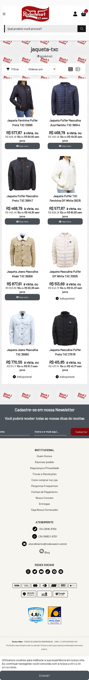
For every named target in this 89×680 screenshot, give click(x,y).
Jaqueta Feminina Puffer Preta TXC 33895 (22, 123)
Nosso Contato (44, 497)
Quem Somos (44, 456)
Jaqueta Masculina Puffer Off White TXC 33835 (65, 274)
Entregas (44, 503)
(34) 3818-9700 (44, 529)
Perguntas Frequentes (44, 485)
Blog (44, 551)
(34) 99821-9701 (44, 536)
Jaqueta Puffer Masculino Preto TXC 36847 (22, 198)
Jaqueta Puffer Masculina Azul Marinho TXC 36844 (65, 123)
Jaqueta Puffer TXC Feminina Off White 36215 (65, 198)
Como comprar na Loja (44, 479)
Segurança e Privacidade (44, 468)
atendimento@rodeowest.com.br (44, 544)
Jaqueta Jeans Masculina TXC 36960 (22, 352)
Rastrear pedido (44, 462)
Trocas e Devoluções (44, 474)
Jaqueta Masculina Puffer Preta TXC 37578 (65, 352)
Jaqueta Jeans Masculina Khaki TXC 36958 (22, 274)
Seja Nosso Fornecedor (44, 509)
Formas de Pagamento (44, 491)
